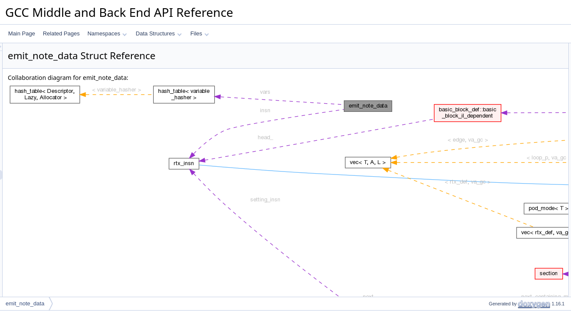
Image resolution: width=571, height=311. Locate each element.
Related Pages (61, 33)
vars (487, 76)
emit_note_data (25, 303)
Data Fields (488, 48)
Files (199, 33)
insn (486, 57)
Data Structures (158, 33)
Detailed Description (498, 86)
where (489, 67)
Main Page (21, 33)
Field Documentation (498, 95)
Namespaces (107, 33)
